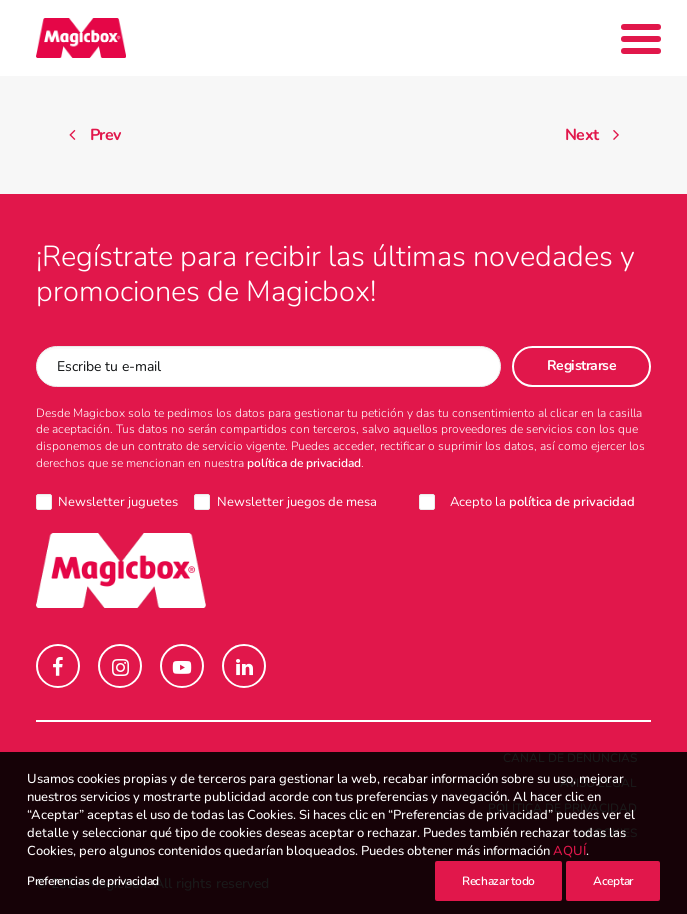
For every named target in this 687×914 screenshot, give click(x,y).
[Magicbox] (81, 38)
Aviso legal (598, 783)
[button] (58, 666)
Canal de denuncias (570, 758)
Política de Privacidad (562, 808)
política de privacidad (304, 463)
